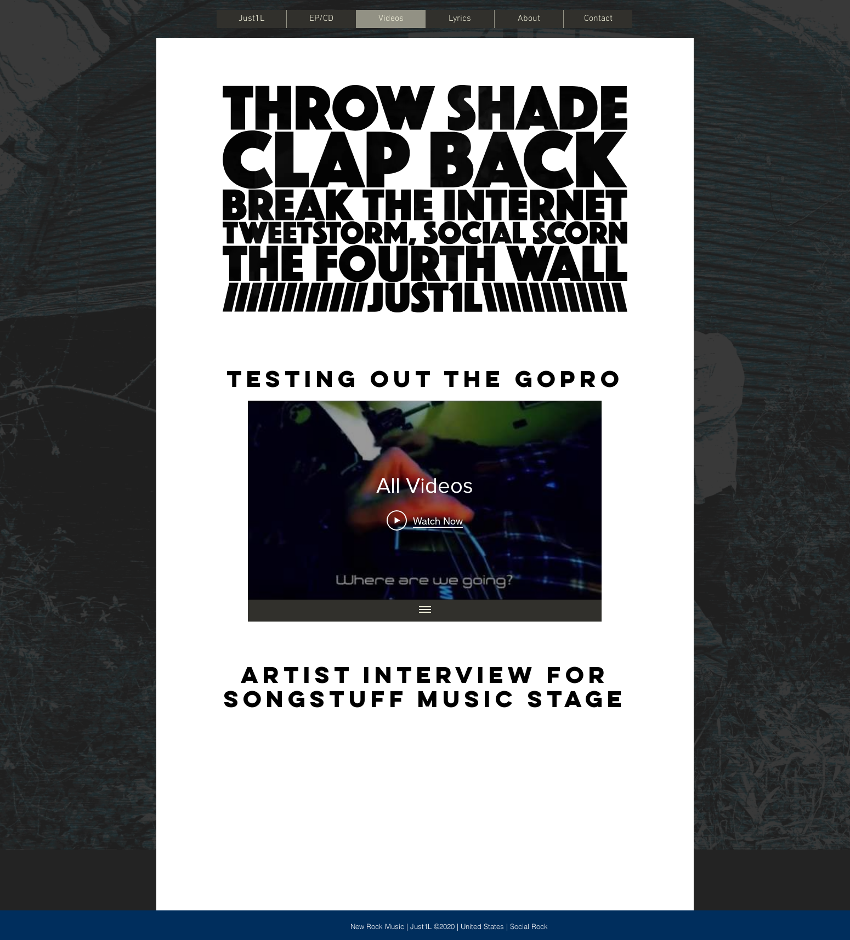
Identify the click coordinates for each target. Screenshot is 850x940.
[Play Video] (425, 520)
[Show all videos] (425, 611)
